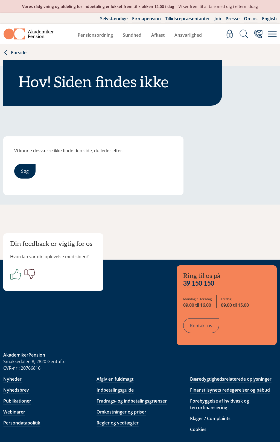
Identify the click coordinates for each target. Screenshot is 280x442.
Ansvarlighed (188, 35)
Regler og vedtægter (118, 388)
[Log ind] (229, 34)
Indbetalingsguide (115, 355)
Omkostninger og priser (121, 377)
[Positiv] (18, 278)
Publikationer (17, 366)
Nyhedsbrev (16, 355)
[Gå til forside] (28, 33)
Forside (15, 52)
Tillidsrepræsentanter (187, 19)
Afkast (158, 35)
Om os (251, 19)
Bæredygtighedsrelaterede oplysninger (231, 344)
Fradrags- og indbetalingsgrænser (132, 366)
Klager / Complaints (210, 384)
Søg (25, 171)
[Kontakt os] (258, 34)
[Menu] (272, 34)
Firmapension (146, 19)
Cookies (198, 395)
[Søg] (244, 34)
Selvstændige (114, 19)
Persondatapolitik (21, 388)
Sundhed (132, 35)
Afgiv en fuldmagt (115, 344)
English (269, 19)
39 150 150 (203, 251)
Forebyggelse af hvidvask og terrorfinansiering (219, 369)
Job (217, 19)
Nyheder (12, 344)
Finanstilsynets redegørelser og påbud (230, 355)
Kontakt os (205, 293)
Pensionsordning (95, 35)
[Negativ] (32, 278)
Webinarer (14, 377)
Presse (233, 19)
